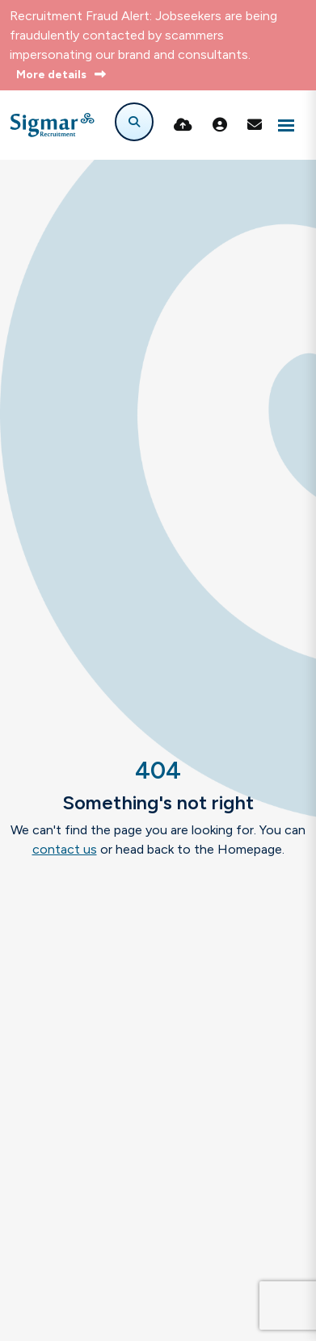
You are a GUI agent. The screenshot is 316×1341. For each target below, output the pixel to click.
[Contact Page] (254, 125)
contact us (64, 849)
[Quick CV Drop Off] (183, 125)
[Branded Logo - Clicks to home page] (52, 125)
